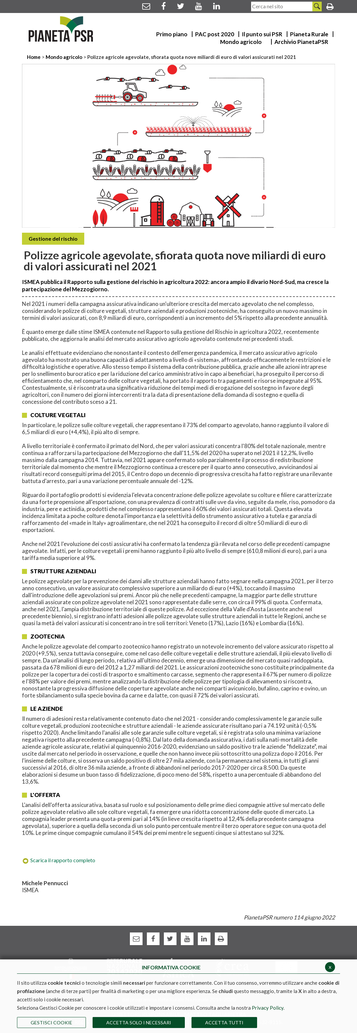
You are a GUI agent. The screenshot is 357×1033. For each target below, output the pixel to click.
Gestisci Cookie (51, 1022)
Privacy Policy (267, 1008)
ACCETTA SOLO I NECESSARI (138, 1022)
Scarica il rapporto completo (58, 860)
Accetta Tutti (224, 1022)
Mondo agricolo (64, 57)
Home (34, 57)
